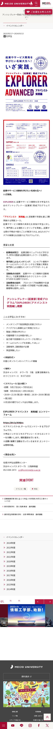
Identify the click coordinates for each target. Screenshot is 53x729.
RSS (34, 489)
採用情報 (38, 712)
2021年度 (11, 556)
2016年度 (11, 579)
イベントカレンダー (15, 25)
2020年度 (11, 561)
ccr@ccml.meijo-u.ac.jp (29, 470)
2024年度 (11, 542)
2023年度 (11, 547)
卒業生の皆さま (38, 720)
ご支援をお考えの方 (38, 11)
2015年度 (11, 584)
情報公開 (15, 712)
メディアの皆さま (14, 720)
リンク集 (15, 716)
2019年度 (11, 566)
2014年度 (11, 589)
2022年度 (11, 552)
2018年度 (11, 570)
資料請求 (26, 676)
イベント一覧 (21, 489)
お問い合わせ (38, 716)
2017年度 (11, 575)
